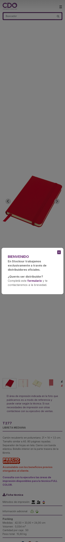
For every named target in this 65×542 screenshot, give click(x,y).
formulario (34, 280)
